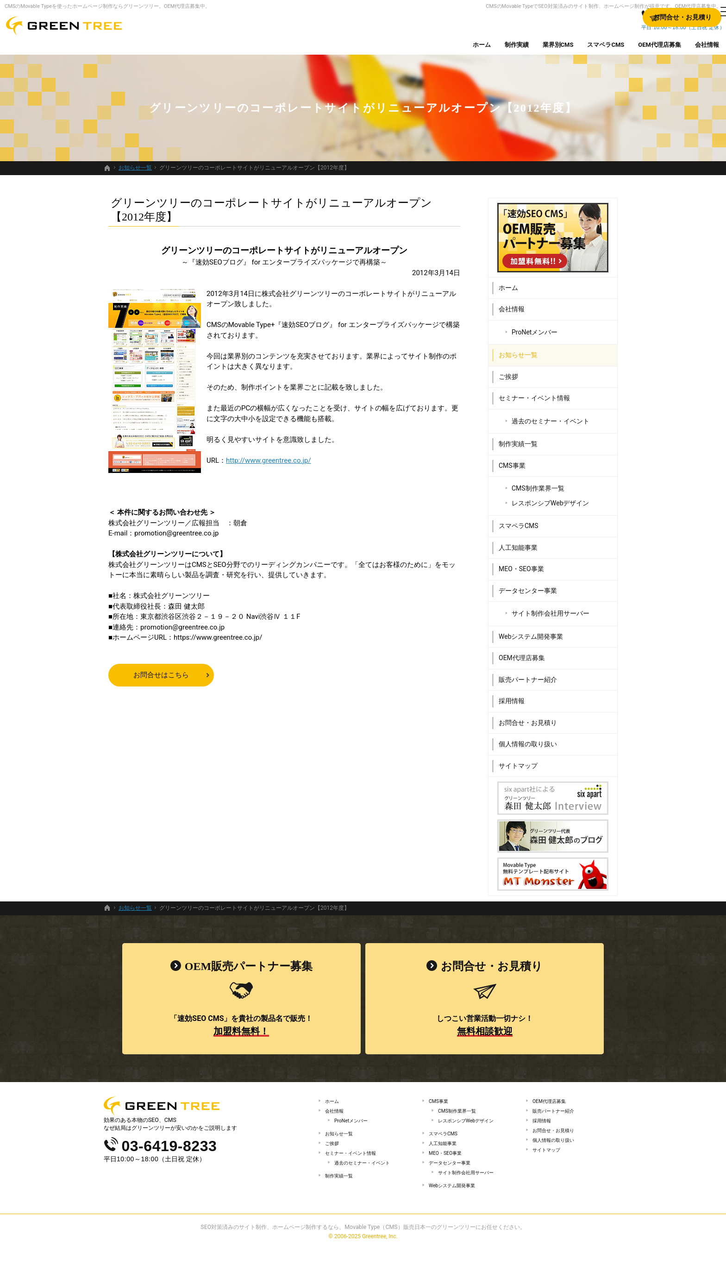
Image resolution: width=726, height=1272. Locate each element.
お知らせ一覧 (518, 351)
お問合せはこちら (161, 675)
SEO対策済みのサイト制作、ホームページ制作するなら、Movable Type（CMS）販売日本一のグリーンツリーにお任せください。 (362, 1250)
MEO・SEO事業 (521, 565)
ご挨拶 (508, 372)
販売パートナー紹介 (528, 675)
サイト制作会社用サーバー (550, 609)
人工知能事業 (518, 543)
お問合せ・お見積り (528, 718)
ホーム (508, 283)
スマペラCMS (518, 522)
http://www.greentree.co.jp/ (268, 460)
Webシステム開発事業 (531, 632)
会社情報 (512, 305)
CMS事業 (512, 461)
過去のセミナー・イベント (550, 417)
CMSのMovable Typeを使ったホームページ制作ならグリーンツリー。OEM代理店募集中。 (107, 6)
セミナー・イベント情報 (534, 394)
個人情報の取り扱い (528, 740)
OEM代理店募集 (522, 654)
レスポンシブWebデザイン (550, 499)
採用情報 (512, 697)
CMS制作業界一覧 (538, 484)
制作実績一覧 (518, 440)
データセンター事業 (528, 586)
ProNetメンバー (534, 328)
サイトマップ (518, 761)
